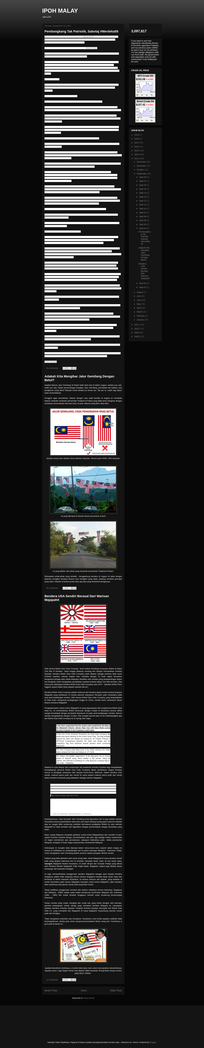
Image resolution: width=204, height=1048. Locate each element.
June (139, 300)
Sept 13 (143, 197)
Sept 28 (143, 177)
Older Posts (116, 990)
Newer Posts (50, 990)
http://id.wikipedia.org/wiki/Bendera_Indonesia (72, 814)
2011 (136, 324)
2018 (136, 139)
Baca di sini (88, 36)
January (140, 320)
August (140, 292)
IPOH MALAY (60, 10)
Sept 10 (143, 208)
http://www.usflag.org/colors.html (64, 795)
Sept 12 (143, 201)
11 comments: (52, 980)
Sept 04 (143, 224)
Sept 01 (143, 287)
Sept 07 (143, 212)
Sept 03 (143, 228)
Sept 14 (143, 193)
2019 (136, 135)
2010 (136, 329)
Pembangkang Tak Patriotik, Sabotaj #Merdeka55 (81, 31)
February (141, 316)
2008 (136, 336)
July (139, 296)
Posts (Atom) (89, 998)
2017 (136, 142)
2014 (136, 150)
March (140, 312)
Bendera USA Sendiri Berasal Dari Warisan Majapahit (144, 271)
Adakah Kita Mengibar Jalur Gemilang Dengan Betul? (144, 254)
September (142, 173)
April (139, 308)
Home (84, 990)
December (141, 162)
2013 (136, 154)
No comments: (52, 368)
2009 (136, 332)
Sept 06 (143, 216)
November (141, 166)
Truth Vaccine (50, 362)
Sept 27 (143, 181)
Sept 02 (143, 283)
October (140, 170)
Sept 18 (143, 189)
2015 (136, 147)
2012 (136, 158)
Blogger (153, 1042)
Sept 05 (143, 220)
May (139, 304)
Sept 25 (143, 185)
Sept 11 (143, 204)
